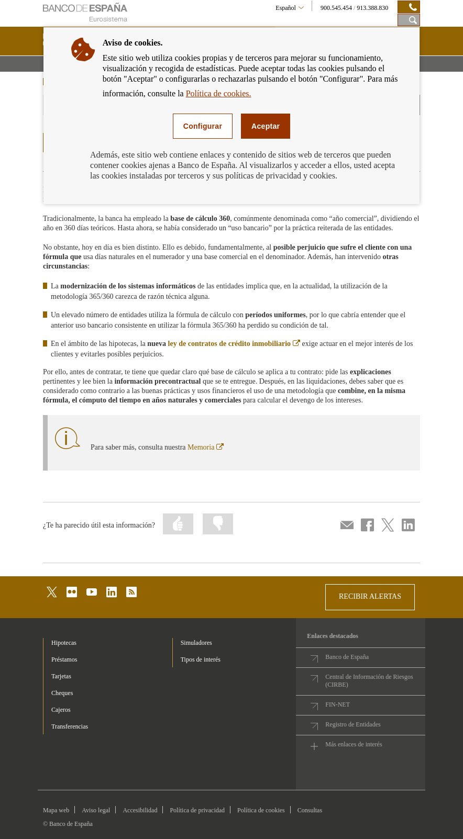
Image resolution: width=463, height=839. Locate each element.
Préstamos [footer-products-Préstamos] (64, 659)
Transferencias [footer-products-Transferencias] (69, 726)
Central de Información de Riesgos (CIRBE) (369, 680)
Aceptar (265, 126)
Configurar (202, 126)
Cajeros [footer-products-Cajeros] (61, 709)
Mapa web (56, 810)
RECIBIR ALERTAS (370, 596)
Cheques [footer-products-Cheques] (62, 693)
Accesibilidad (140, 810)
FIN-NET (337, 704)
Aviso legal (96, 810)
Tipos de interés (201, 659)
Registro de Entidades (352, 724)
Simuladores (196, 642)
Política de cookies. (218, 93)
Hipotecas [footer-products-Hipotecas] (63, 642)
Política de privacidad (197, 810)
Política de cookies (261, 810)
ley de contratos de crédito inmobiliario (234, 344)
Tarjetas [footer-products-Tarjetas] (61, 676)
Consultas (309, 810)
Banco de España (347, 657)
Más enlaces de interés (353, 744)
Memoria (206, 447)
